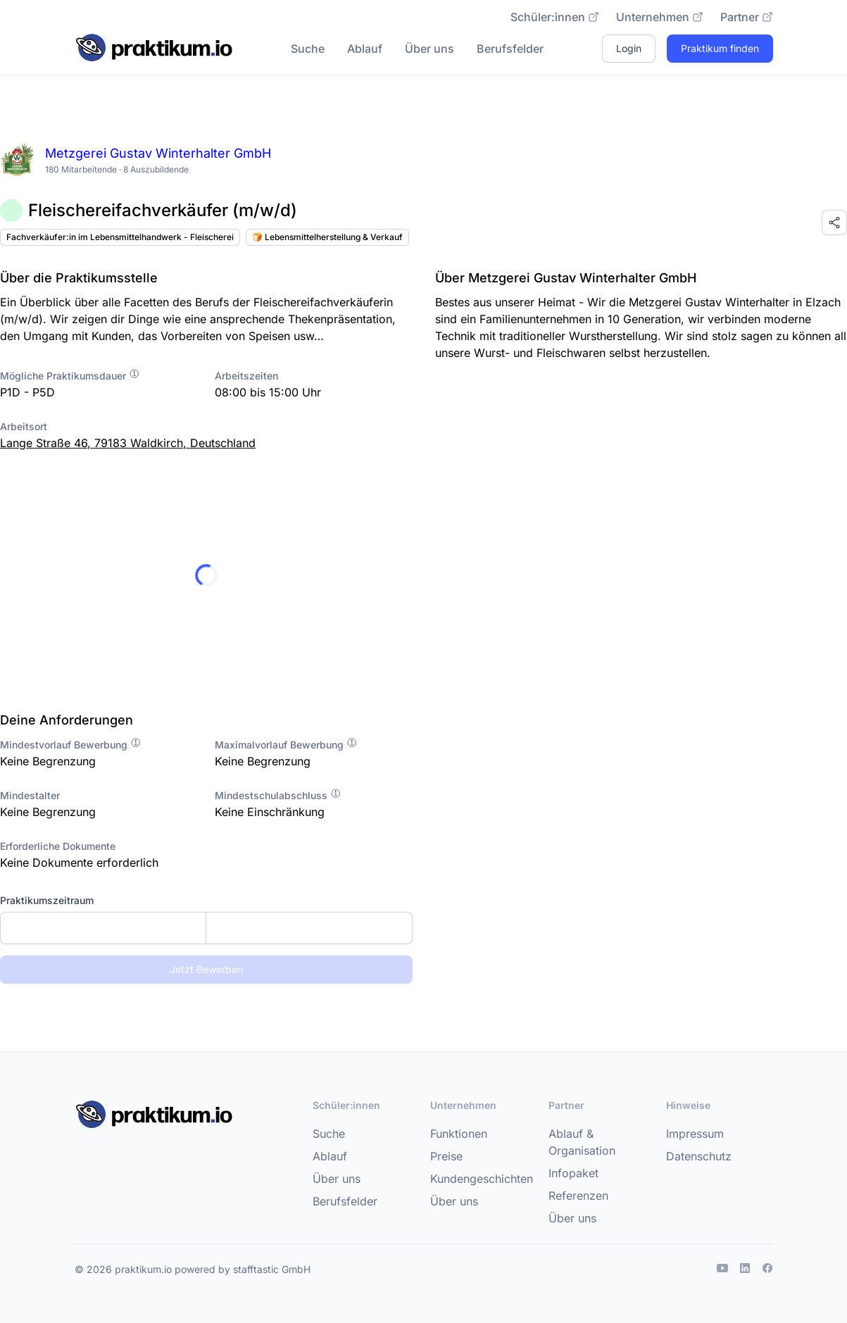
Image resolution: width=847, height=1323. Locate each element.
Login (628, 48)
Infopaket (573, 1173)
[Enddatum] (308, 928)
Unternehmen (659, 17)
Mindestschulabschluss (278, 795)
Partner (746, 17)
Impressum (695, 1134)
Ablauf (364, 49)
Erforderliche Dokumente (57, 846)
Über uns (429, 49)
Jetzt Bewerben (206, 969)
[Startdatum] (103, 928)
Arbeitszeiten (246, 376)
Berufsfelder (510, 49)
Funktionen (458, 1134)
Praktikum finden (720, 48)
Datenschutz (699, 1156)
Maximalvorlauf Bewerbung (286, 745)
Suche (308, 49)
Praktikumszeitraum (47, 900)
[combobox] (206, 928)
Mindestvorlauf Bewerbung (71, 745)
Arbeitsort (23, 426)
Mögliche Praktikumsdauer (70, 376)
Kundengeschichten (481, 1179)
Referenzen (578, 1196)
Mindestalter (30, 795)
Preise (446, 1156)
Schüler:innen (554, 17)
